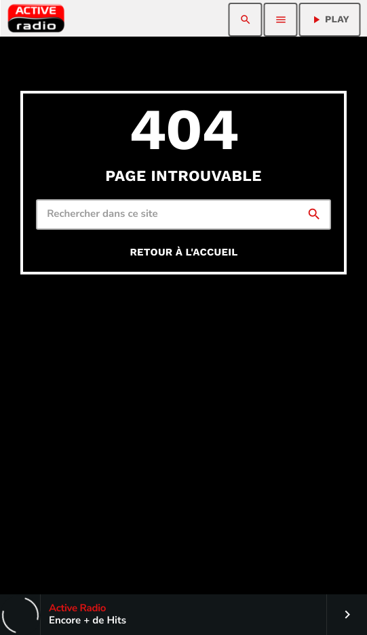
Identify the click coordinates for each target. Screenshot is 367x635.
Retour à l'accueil (183, 252)
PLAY (329, 20)
